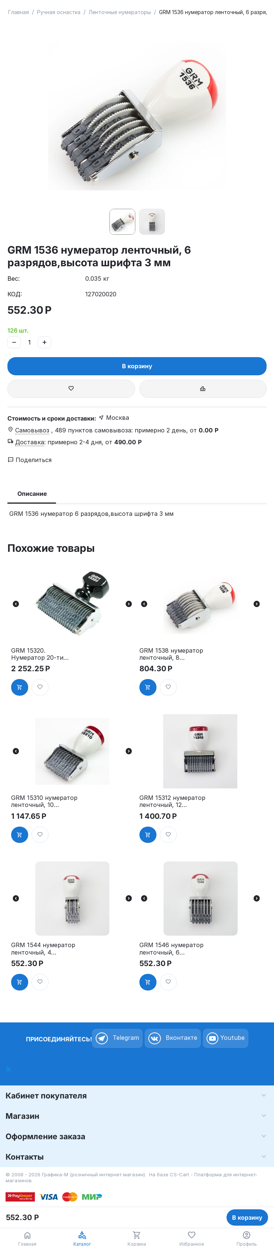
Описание (32, 493)
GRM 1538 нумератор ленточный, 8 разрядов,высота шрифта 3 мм (171, 654)
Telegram (117, 1038)
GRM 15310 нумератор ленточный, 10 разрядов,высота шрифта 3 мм (44, 801)
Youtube (226, 1038)
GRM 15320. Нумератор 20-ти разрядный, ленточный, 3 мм (37, 654)
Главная (18, 12)
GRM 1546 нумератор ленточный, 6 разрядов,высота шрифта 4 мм (171, 949)
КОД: (14, 294)
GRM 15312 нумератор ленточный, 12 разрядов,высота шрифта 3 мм (172, 801)
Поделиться (30, 460)
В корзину (137, 366)
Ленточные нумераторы (120, 12)
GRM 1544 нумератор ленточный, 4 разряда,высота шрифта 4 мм (43, 949)
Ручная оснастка (58, 12)
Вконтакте (172, 1038)
